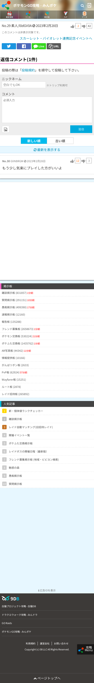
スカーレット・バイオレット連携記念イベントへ (56, 38)
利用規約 (30, 643)
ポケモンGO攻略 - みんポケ (35, 5)
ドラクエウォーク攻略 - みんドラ (19, 614)
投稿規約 (28, 70)
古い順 (60, 140)
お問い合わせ (61, 643)
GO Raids (7, 623)
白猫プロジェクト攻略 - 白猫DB (19, 606)
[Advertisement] (47, 229)
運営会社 (45, 643)
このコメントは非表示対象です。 (21, 32)
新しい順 (34, 140)
